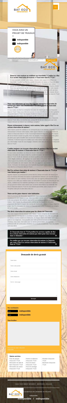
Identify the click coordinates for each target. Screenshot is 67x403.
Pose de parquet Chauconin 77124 (15, 359)
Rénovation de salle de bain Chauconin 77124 (16, 363)
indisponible (25, 311)
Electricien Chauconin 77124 (48, 363)
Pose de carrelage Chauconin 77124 (31, 367)
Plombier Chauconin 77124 (48, 359)
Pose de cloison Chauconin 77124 (31, 363)
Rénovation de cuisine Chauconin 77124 (16, 367)
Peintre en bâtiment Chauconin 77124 (31, 359)
